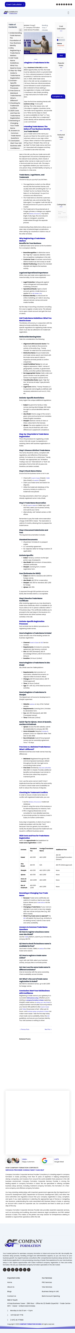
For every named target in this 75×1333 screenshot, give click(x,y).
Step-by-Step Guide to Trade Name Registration (15, 74)
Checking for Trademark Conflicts (15, 105)
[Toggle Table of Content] (19, 30)
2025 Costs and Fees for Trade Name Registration (15, 114)
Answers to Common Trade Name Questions (16, 134)
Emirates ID (45, 731)
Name (60, 45)
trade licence (41, 902)
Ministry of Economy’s (36, 802)
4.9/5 (56, 1162)
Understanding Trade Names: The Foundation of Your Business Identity (16, 39)
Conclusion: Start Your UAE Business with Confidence (16, 144)
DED (43, 643)
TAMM (50, 478)
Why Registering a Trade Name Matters (15, 52)
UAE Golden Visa (37, 293)
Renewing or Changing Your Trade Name (15, 124)
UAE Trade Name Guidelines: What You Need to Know (15, 63)
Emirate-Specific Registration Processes (15, 84)
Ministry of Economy (36, 214)
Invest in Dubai (36, 478)
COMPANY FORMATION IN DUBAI (31, 1327)
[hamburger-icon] (68, 12)
